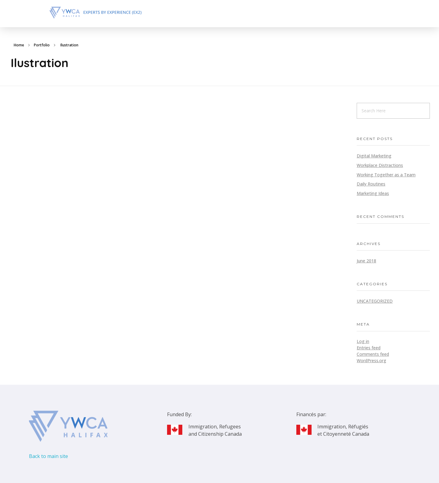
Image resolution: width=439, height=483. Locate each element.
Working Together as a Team (386, 175)
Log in (363, 341)
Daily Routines (371, 184)
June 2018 (366, 261)
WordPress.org (371, 360)
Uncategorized (375, 301)
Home (19, 45)
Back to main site (48, 456)
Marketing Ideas (373, 193)
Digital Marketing (374, 156)
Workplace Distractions (380, 165)
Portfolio (42, 45)
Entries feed (368, 348)
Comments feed (373, 354)
